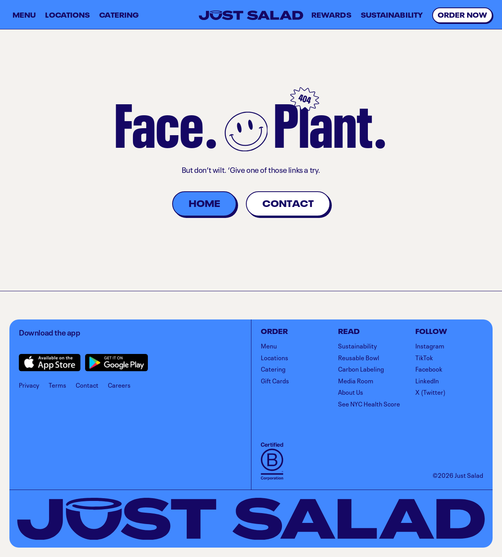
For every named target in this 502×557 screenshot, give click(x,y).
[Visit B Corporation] (272, 461)
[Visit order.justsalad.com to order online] (462, 15)
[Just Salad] (251, 15)
